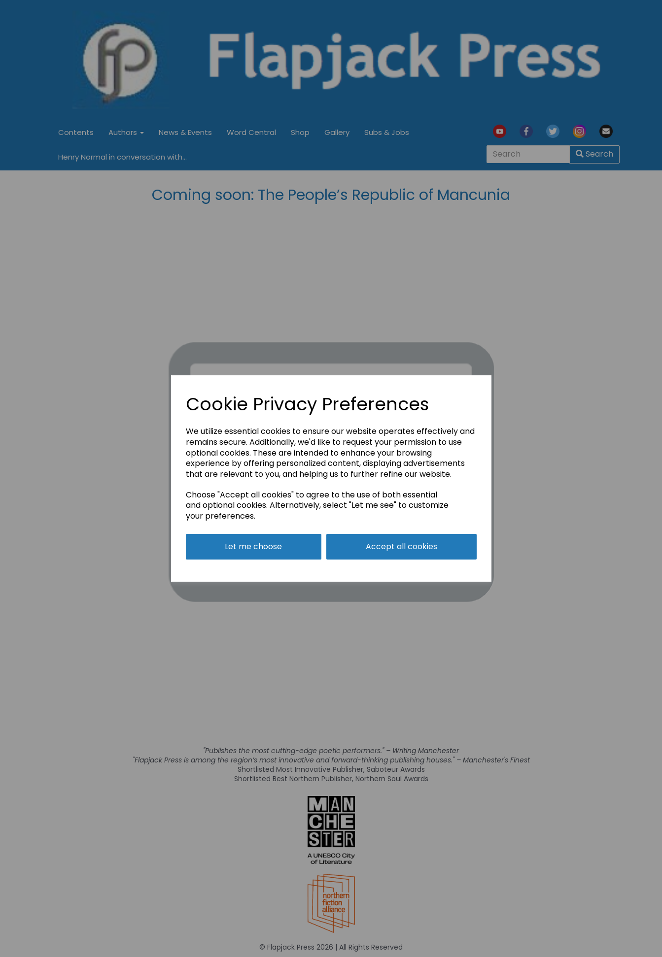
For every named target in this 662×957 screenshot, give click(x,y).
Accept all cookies (401, 546)
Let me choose (253, 546)
